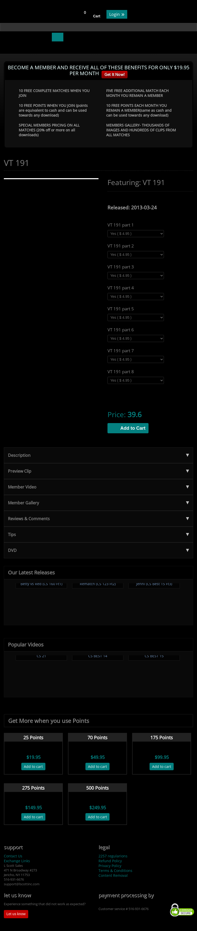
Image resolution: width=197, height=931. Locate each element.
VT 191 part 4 (120, 287)
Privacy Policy (109, 865)
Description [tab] (98, 455)
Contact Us (13, 856)
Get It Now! (114, 74)
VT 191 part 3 (120, 266)
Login (116, 14)
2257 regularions (112, 856)
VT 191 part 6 (120, 329)
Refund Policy (110, 860)
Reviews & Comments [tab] (98, 518)
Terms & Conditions (115, 870)
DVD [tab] (98, 550)
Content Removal (113, 875)
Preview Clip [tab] (98, 471)
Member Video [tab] (98, 487)
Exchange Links (17, 860)
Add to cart (33, 766)
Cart (96, 16)
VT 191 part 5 (120, 308)
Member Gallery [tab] (98, 503)
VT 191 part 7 (120, 350)
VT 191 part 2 (120, 245)
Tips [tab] (98, 534)
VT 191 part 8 (120, 371)
